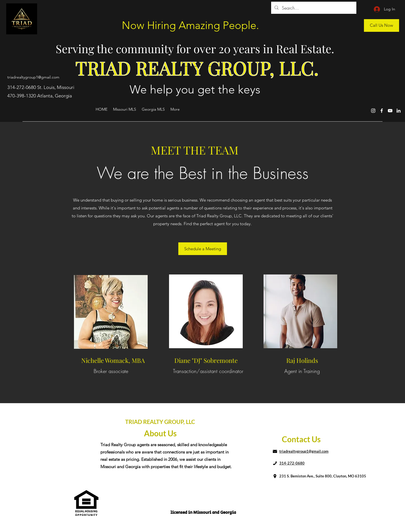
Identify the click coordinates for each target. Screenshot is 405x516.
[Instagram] (373, 110)
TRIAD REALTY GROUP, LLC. (197, 67)
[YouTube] (390, 110)
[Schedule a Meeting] (202, 248)
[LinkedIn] (398, 110)
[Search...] (313, 8)
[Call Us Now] (381, 25)
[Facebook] (381, 110)
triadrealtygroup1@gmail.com (33, 77)
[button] (202, 60)
